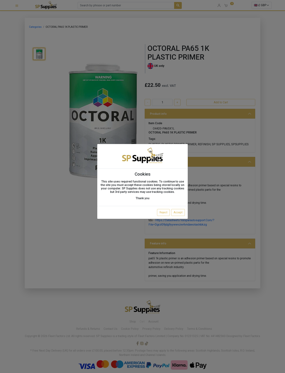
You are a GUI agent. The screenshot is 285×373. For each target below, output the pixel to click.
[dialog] (142, 186)
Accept (178, 212)
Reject (163, 212)
